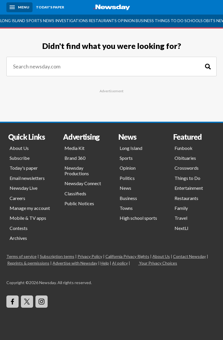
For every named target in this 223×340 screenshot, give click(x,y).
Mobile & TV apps (28, 218)
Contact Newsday (189, 256)
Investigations (71, 20)
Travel (181, 218)
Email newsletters (27, 178)
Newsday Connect (82, 183)
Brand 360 (74, 158)
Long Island (12, 20)
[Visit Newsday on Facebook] (12, 301)
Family (181, 208)
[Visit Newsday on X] (27, 301)
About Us (19, 148)
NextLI (181, 228)
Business (145, 20)
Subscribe (20, 158)
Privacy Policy (90, 256)
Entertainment (189, 188)
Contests (19, 228)
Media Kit (74, 148)
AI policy (120, 263)
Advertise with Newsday (75, 263)
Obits (209, 20)
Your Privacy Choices (157, 263)
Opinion (126, 20)
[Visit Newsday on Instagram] (41, 301)
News (48, 20)
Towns (126, 208)
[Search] (208, 66)
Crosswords (187, 168)
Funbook (184, 148)
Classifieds (75, 193)
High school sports (138, 218)
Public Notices (79, 203)
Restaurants (103, 20)
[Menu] (19, 7)
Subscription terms (57, 256)
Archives (18, 238)
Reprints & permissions (28, 263)
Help (104, 263)
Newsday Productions (76, 170)
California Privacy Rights (127, 256)
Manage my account (30, 208)
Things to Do (169, 20)
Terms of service (21, 256)
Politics (127, 178)
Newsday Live (23, 188)
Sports (34, 20)
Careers (17, 198)
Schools (193, 20)
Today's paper (24, 168)
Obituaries (185, 158)
